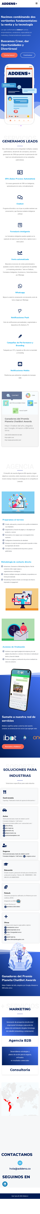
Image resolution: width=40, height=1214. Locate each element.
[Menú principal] (36, 3)
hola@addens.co (20, 1168)
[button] (9, 55)
